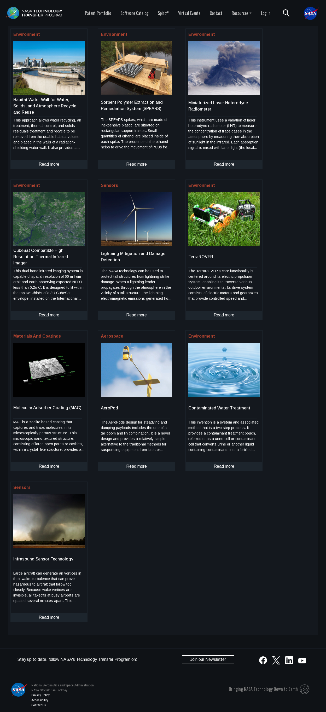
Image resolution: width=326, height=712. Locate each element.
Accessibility (39, 700)
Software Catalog (134, 13)
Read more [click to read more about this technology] (49, 164)
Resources (240, 13)
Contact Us (38, 705)
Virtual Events (189, 13)
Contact (216, 13)
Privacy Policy (40, 695)
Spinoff (163, 13)
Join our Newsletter (208, 659)
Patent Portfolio (98, 13)
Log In (265, 13)
